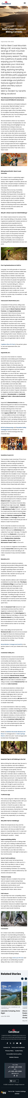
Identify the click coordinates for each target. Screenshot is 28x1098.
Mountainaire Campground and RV (11, 644)
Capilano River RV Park (8, 344)
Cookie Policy (19, 1051)
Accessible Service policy (14, 1054)
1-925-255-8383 (15, 1071)
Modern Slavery (14, 1057)
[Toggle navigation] (24, 3)
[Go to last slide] (22, 979)
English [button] (14, 1081)
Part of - (17, 1092)
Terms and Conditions (18, 1047)
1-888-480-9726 (15, 1067)
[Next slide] (26, 979)
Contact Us (6, 1047)
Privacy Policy (9, 1051)
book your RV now (18, 958)
